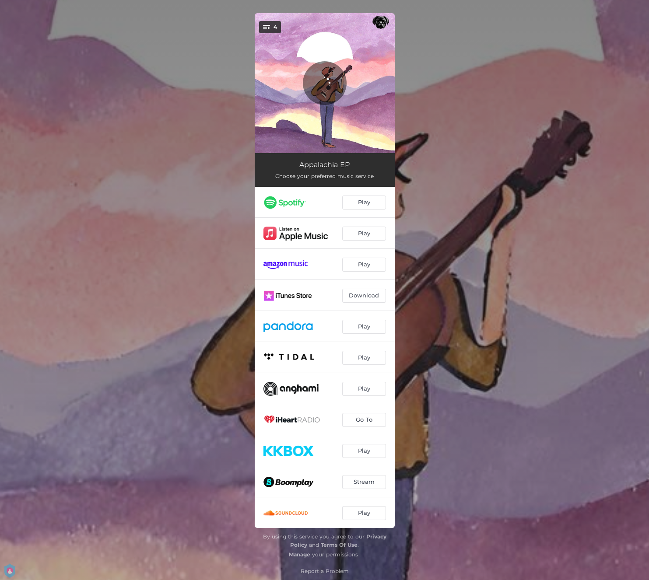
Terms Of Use (339, 545)
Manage (299, 554)
